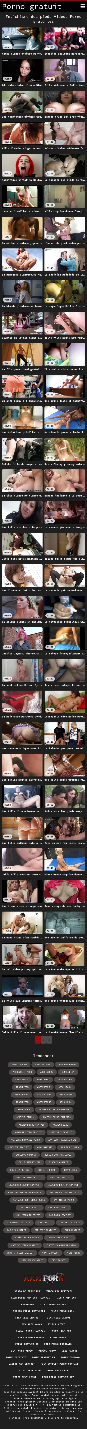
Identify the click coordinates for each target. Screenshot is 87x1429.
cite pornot (59, 1260)
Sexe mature (69, 1350)
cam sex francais (70, 1222)
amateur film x (25, 1117)
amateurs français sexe (62, 1139)
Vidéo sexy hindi (24, 1377)
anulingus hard (70, 1147)
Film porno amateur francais (30, 1297)
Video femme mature (53, 1304)
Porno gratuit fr (43, 1357)
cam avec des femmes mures (29, 1200)
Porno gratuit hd (27, 1344)
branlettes (70, 1170)
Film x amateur (66, 1297)
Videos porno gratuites (29, 1310)
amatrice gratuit (18, 1147)
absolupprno (44, 1102)
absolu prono (19, 1064)
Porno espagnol (71, 1357)
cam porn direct (57, 1207)
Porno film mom (61, 1330)
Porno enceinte (16, 1357)
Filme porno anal (62, 1310)
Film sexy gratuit (27, 1317)
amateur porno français (57, 1117)
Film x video (56, 1324)
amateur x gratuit (61, 1132)
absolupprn (22, 1102)
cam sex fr (45, 1222)
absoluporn (64, 1087)
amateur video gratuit (28, 1132)
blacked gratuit (58, 1162)
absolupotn (66, 1094)
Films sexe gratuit (59, 1317)
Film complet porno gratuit (59, 1363)
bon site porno (46, 1170)
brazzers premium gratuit (63, 1185)
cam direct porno (63, 1200)
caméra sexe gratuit (27, 1237)
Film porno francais (58, 1344)
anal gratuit (44, 1147)
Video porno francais (30, 1330)
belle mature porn (29, 1162)
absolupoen (21, 1079)
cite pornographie (32, 1260)
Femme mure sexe (57, 1370)
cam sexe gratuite (45, 1230)
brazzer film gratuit (29, 1177)
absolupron (24, 1109)
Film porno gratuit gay (58, 1377)
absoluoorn (46, 1072)
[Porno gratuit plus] (82, 6)
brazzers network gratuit (24, 1185)
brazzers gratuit (60, 1177)
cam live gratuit (30, 1207)
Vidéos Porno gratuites (28, 1417)
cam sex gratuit (16, 1230)
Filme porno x (59, 1337)
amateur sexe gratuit (31, 1124)
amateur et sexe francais (54, 1109)
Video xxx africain (59, 1291)
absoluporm (43, 1087)
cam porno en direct (28, 1215)
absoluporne (22, 1094)
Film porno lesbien (31, 1337)
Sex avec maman (32, 1324)
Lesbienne (27, 1304)
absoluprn (65, 1102)
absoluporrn (44, 1094)
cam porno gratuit (60, 1215)
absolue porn (42, 1064)
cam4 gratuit (72, 1230)
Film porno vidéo (21, 1350)
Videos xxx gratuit (22, 1363)
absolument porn (22, 1072)
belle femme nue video (58, 1154)
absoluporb (22, 1087)
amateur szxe (60, 1124)
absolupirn (68, 1072)
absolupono (43, 1079)
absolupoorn (65, 1079)
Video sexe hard (30, 1370)
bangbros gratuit (26, 1154)
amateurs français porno (25, 1139)
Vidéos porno (47, 1350)
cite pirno (73, 1252)
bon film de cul (19, 1170)
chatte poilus (50, 1252)
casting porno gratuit (24, 1245)
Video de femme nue (28, 1291)
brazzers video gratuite (64, 1192)
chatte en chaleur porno (61, 1245)
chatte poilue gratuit (20, 1252)
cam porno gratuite (18, 1222)
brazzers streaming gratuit (24, 1192)
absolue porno (67, 1064)
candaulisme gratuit (60, 1237)
